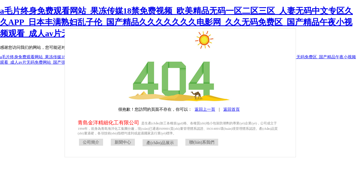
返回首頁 (231, 109)
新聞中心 (123, 142)
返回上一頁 (205, 109)
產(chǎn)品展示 (160, 143)
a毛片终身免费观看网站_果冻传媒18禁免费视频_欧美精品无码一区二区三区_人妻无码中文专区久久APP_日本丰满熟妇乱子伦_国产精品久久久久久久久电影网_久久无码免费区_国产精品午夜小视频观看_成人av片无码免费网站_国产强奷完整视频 (176, 22)
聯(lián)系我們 (202, 142)
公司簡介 (91, 142)
